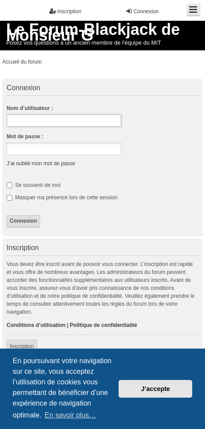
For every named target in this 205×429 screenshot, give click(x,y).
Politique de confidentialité (103, 325)
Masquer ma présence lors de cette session (62, 197)
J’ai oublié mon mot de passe (41, 163)
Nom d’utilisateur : (30, 108)
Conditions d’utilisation (36, 325)
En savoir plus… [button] (70, 415)
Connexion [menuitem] (142, 11)
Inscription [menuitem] (65, 11)
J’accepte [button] (155, 388)
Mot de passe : (25, 136)
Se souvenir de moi (33, 185)
